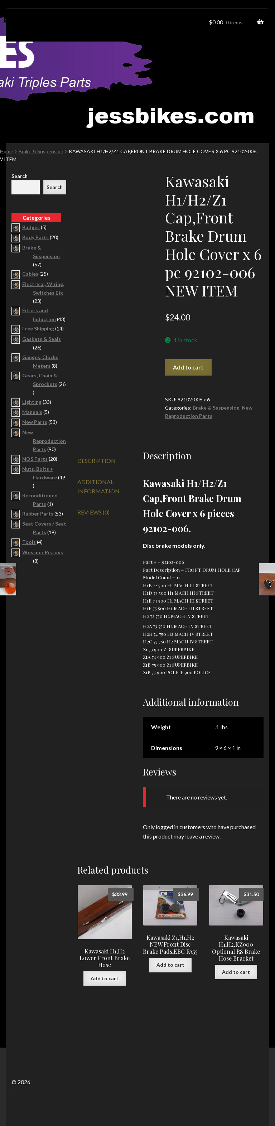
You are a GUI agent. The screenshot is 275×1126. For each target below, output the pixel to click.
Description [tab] (96, 460)
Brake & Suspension (41, 151)
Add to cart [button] (105, 978)
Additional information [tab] (98, 486)
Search (19, 176)
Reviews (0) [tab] (93, 512)
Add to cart (188, 367)
